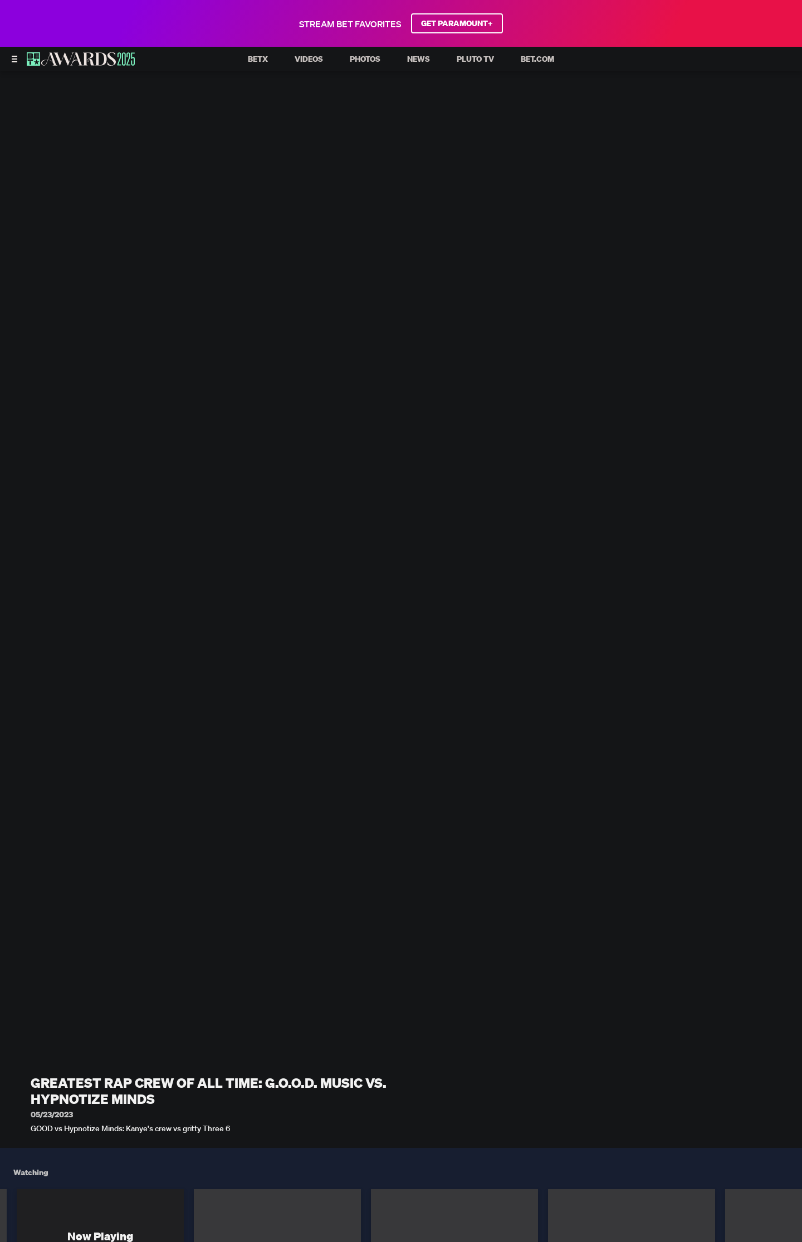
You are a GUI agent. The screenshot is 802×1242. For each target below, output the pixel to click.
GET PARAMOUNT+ (457, 23)
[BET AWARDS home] (81, 62)
